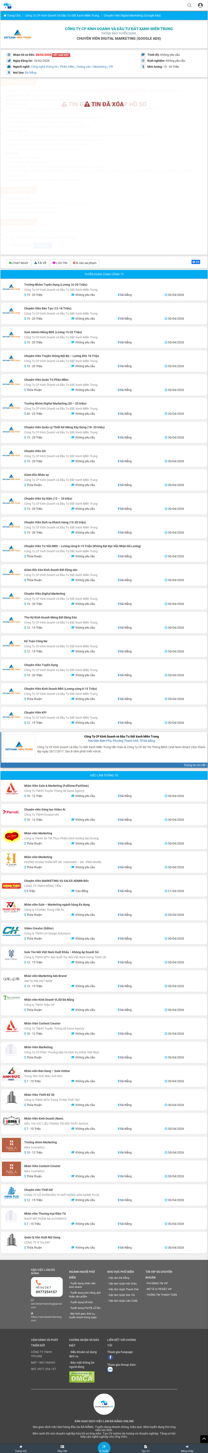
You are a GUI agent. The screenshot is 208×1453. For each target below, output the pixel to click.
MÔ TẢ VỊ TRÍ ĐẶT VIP (159, 1289)
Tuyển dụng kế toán (81, 1302)
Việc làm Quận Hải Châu (123, 1284)
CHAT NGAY (18, 263)
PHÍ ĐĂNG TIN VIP (157, 1284)
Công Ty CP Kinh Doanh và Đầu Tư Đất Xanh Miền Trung (62, 15)
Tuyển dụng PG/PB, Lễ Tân (85, 1308)
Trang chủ (12, 15)
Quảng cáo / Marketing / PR (94, 66)
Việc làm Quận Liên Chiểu (123, 1301)
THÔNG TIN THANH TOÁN (162, 1295)
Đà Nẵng (30, 72)
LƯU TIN (60, 263)
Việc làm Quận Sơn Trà (122, 1295)
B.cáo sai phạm (84, 263)
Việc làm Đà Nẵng (119, 1278)
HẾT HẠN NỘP (61, 55)
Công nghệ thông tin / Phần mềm (52, 66)
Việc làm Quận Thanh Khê (123, 1290)
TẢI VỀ (40, 263)
